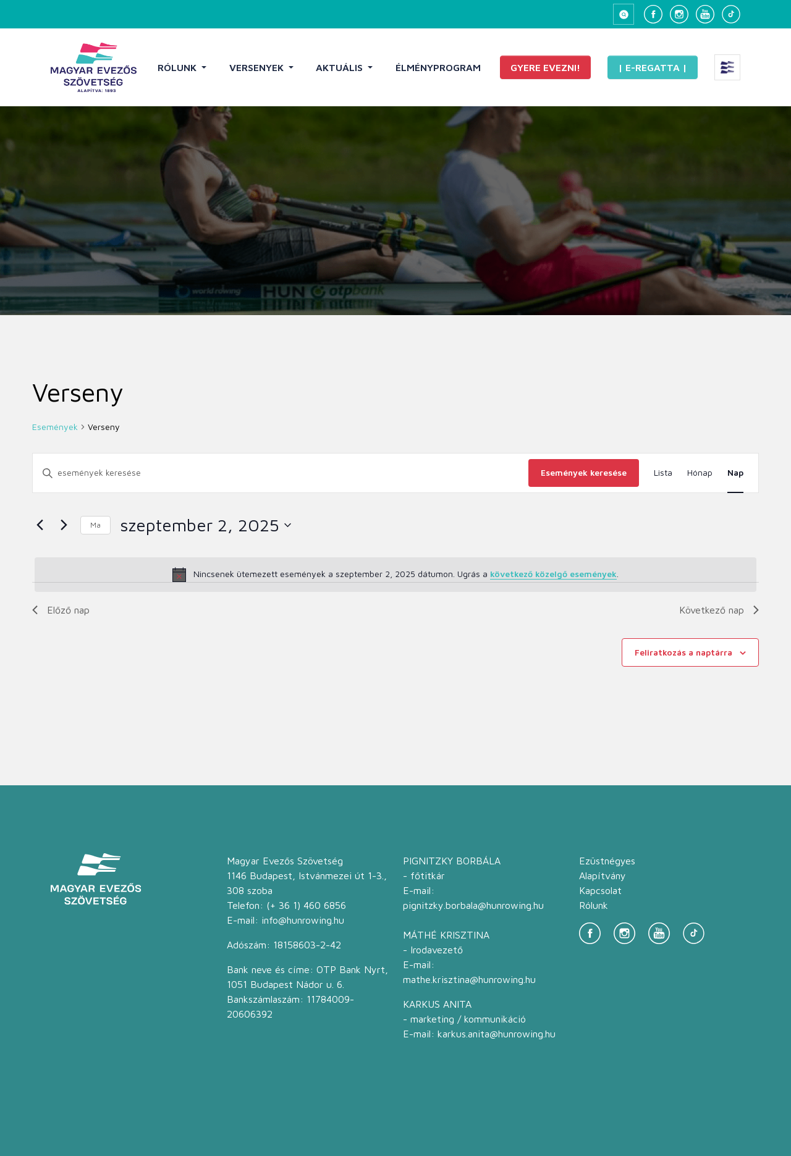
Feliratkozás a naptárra (683, 652)
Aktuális (340, 67)
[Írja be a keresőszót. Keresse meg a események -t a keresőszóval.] (280, 473)
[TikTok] (731, 14)
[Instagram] (679, 14)
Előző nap (61, 609)
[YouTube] (705, 14)
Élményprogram (438, 67)
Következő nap (719, 609)
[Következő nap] (63, 525)
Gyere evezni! (545, 67)
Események (55, 426)
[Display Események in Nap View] (735, 473)
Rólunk (178, 67)
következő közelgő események (553, 573)
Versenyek (257, 67)
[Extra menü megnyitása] (727, 67)
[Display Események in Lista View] (663, 473)
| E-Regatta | (652, 67)
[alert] (395, 574)
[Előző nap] (39, 525)
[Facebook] (653, 14)
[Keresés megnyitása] (623, 14)
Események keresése (584, 472)
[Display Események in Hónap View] (700, 473)
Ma (95, 524)
